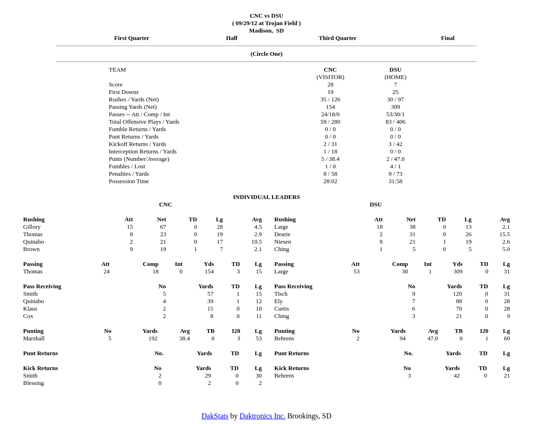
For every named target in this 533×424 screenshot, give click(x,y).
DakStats (214, 416)
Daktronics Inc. (263, 416)
